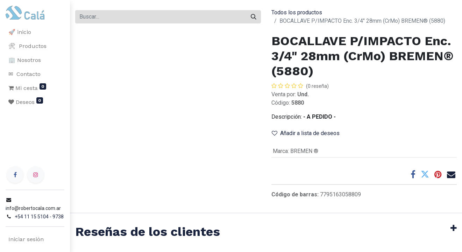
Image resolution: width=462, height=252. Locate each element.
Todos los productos (296, 12)
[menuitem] (35, 32)
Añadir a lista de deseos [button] (306, 133)
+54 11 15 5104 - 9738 (39, 216)
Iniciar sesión (26, 239)
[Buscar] (253, 16)
